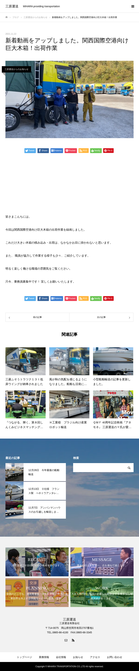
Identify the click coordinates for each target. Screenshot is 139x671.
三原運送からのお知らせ (16, 69)
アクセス (95, 657)
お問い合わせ (114, 657)
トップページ (24, 657)
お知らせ (78, 657)
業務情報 (44, 657)
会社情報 (61, 657)
